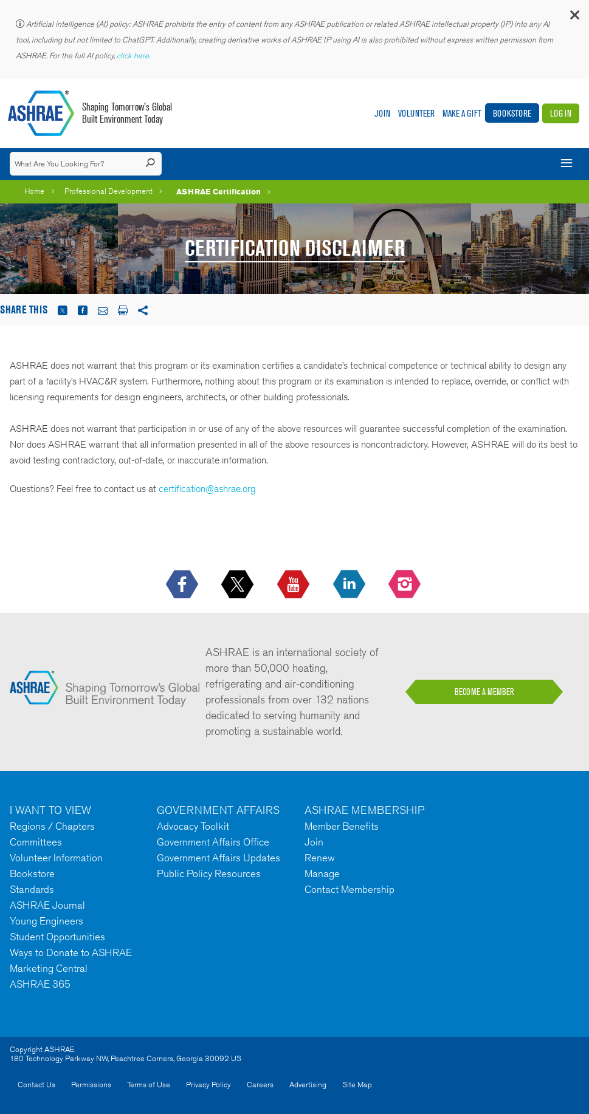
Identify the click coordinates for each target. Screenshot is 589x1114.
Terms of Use (148, 1084)
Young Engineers (46, 921)
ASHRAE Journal (47, 905)
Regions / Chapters (52, 826)
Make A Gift (462, 113)
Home (34, 191)
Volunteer (416, 113)
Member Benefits (342, 826)
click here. (134, 55)
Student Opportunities (57, 937)
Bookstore (512, 113)
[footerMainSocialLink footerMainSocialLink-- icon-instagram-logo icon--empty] (405, 585)
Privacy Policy (208, 1084)
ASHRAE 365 (40, 984)
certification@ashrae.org (207, 488)
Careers (260, 1084)
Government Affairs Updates (218, 858)
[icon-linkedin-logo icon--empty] (350, 585)
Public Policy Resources (209, 873)
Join (382, 113)
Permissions (91, 1084)
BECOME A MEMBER (484, 691)
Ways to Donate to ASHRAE (71, 952)
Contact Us (36, 1084)
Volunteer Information (56, 858)
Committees (36, 842)
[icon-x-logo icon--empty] (238, 585)
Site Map (357, 1084)
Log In (560, 113)
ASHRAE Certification (218, 191)
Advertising (307, 1084)
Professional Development (108, 191)
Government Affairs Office (213, 842)
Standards (32, 889)
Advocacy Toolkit (193, 826)
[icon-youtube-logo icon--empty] (294, 585)
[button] (574, 18)
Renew (320, 858)
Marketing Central (49, 968)
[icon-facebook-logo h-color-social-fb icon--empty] (183, 585)
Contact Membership (349, 889)
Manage (322, 873)
